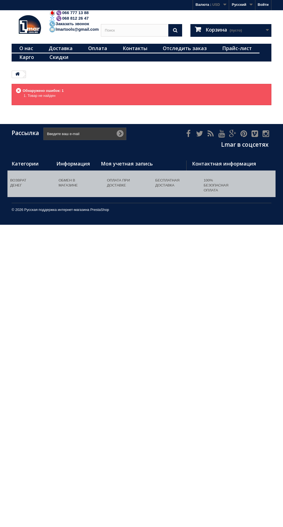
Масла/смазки (24, 417)
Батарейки (21, 432)
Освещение (22, 247)
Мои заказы (111, 172)
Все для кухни (24, 262)
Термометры (23, 180)
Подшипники (23, 310)
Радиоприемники (27, 439)
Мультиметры (24, 218)
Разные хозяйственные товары (25, 274)
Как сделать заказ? (73, 300)
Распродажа (22, 446)
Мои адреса (111, 187)
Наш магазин (67, 199)
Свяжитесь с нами (72, 206)
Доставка (61, 48)
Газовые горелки (27, 226)
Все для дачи (23, 349)
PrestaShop (99, 512)
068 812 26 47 (69, 18)
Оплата (97, 48)
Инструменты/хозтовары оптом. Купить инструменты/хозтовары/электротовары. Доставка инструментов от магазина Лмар (72, 233)
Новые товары (69, 180)
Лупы (16, 356)
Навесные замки (26, 172)
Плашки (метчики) (28, 381)
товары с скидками (29, 453)
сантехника (22, 424)
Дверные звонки (26, 240)
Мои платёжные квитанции (125, 180)
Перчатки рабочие (28, 233)
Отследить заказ (185, 48)
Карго (26, 57)
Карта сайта (67, 329)
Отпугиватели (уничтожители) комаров (25, 393)
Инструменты (24, 187)
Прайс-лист (237, 48)
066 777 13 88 (69, 12)
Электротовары (26, 211)
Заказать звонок (69, 23)
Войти (263, 4)
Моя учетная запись (127, 163)
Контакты (135, 48)
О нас (26, 48)
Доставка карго (69, 321)
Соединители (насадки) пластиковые (24, 368)
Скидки (59, 57)
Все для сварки (25, 254)
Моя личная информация (123, 194)
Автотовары (22, 318)
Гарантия (64, 307)
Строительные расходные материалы (25, 199)
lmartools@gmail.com (74, 29)
